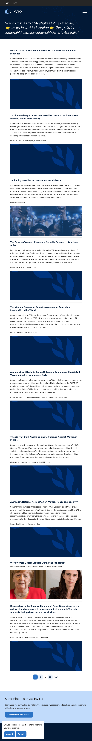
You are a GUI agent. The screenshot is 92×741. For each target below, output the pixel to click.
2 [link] (40, 677)
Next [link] (56, 677)
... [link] (45, 677)
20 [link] (50, 677)
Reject (21, 734)
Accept (9, 734)
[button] (84, 11)
